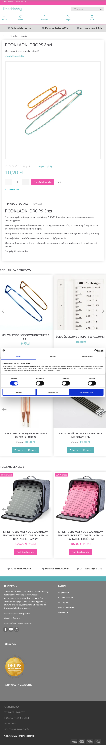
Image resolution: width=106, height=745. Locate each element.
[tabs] (92, 18)
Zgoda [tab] (18, 356)
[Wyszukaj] (101, 9)
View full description (15, 55)
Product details (17, 203)
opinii (26, 166)
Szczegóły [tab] (53, 356)
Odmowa (19, 392)
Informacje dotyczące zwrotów (18, 623)
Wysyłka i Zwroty (12, 618)
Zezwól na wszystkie (86, 392)
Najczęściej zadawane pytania (17, 613)
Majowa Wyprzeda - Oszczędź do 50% (14, 1)
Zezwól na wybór (53, 392)
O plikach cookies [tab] (87, 356)
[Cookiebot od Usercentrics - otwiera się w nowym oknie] (91, 350)
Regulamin (10, 723)
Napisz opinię (45, 166)
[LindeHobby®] (12, 8)
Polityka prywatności (17, 729)
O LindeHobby (11, 707)
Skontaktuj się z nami (16, 718)
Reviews (37, 203)
